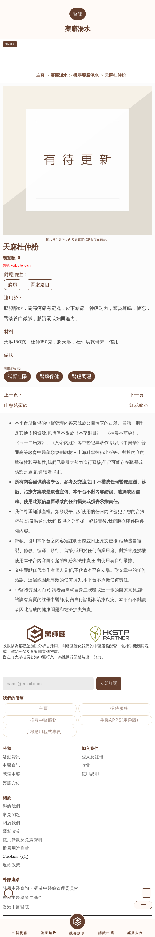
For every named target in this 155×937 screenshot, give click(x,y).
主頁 (40, 75)
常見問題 (11, 814)
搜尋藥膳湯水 (85, 75)
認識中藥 (11, 774)
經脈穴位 (11, 783)
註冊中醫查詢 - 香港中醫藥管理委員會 (40, 888)
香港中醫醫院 (16, 906)
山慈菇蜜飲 (16, 405)
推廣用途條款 (16, 848)
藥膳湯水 (58, 75)
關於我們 (11, 822)
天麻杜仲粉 (115, 75)
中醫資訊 (11, 765)
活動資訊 (11, 756)
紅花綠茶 (138, 405)
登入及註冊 (93, 756)
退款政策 (11, 864)
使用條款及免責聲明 (22, 839)
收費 (86, 765)
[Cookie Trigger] (15, 856)
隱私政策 (11, 831)
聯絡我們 (11, 806)
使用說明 (90, 773)
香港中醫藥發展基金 (22, 897)
